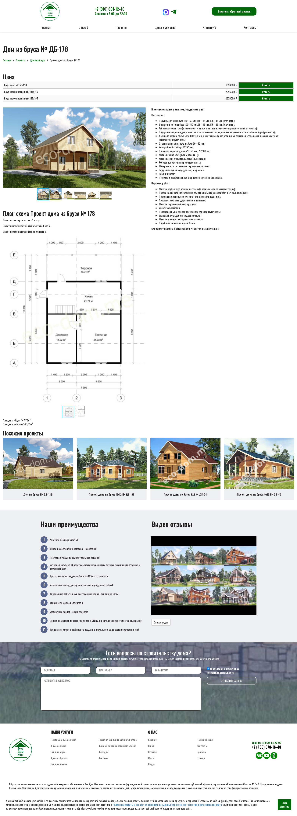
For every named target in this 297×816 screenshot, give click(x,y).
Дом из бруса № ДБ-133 (37, 500)
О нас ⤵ (83, 27)
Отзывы (152, 758)
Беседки (103, 758)
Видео (151, 770)
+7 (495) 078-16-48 (266, 753)
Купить (266, 85)
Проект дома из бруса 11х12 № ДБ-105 (111, 500)
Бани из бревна (59, 770)
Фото (151, 764)
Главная (46, 27)
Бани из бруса (58, 758)
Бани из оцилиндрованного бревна (117, 752)
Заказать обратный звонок (234, 11)
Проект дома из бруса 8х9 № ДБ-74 (185, 500)
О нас (151, 752)
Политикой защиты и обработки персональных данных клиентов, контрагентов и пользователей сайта (167, 805)
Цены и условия (165, 27)
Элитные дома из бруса (63, 746)
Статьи (201, 764)
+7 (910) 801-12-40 (111, 11)
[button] (142, 111)
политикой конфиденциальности (223, 677)
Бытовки (103, 764)
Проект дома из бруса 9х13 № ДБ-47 (259, 500)
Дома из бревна (59, 764)
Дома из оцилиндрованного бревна (118, 746)
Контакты (250, 27)
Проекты (121, 27)
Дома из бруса (37, 60)
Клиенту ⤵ (209, 27)
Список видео (161, 628)
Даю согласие (284, 804)
